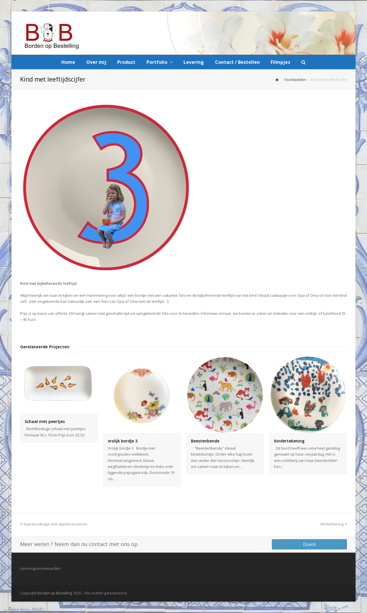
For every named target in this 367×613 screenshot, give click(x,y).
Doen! (309, 544)
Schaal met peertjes (45, 421)
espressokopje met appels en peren (53, 524)
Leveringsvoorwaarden (40, 568)
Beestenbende (205, 441)
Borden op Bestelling (54, 593)
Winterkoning (333, 524)
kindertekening (289, 441)
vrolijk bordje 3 (122, 441)
